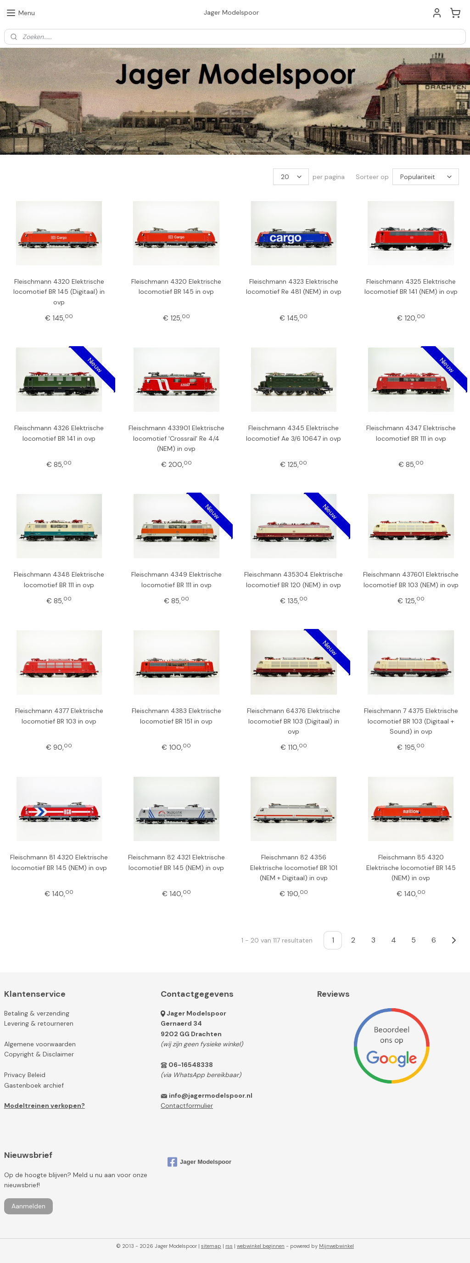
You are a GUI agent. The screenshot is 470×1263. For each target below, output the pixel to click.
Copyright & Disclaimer (39, 1054)
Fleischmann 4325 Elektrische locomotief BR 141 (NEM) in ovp (411, 286)
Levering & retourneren (38, 1023)
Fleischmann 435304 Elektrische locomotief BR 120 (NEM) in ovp (293, 579)
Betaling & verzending (36, 1013)
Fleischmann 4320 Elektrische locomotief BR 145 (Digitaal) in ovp (59, 291)
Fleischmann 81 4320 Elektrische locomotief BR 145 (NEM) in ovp (59, 862)
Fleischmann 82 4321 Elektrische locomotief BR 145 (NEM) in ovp (176, 862)
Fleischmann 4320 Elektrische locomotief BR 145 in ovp (176, 286)
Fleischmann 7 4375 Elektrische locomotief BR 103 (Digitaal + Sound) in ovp (411, 721)
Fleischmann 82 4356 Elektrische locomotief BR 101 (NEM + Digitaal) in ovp (293, 867)
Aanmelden (28, 1206)
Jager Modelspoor (196, 1013)
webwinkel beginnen (261, 1246)
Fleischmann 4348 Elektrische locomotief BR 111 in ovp (59, 579)
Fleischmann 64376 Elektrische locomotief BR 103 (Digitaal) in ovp (293, 721)
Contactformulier (187, 1105)
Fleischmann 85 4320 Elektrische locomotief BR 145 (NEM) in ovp (411, 867)
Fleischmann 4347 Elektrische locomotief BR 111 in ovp (411, 433)
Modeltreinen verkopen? (44, 1105)
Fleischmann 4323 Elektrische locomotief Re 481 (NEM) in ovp (293, 286)
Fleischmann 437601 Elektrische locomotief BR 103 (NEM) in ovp (411, 579)
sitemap (211, 1246)
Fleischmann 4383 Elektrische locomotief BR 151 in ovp (176, 716)
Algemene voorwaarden (40, 1044)
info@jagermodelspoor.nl (210, 1095)
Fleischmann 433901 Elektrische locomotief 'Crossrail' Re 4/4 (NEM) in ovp (176, 438)
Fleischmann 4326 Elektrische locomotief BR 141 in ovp (59, 433)
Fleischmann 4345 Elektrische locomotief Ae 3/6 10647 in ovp (293, 433)
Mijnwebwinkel (336, 1246)
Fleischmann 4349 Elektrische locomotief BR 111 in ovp (176, 579)
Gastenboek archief (34, 1085)
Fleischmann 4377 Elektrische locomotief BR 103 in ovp (59, 716)
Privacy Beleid (24, 1075)
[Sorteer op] (426, 177)
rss (229, 1246)
